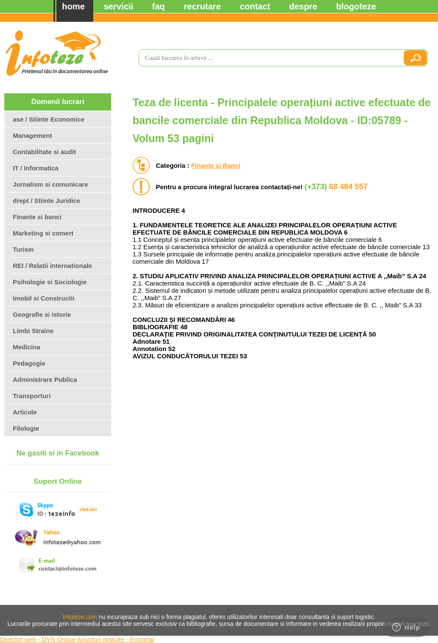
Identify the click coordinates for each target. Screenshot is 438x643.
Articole (25, 412)
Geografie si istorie (42, 314)
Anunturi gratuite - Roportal (115, 639)
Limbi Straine (33, 330)
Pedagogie (29, 363)
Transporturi (31, 395)
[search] (267, 58)
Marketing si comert (43, 233)
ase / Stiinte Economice (49, 119)
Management (32, 135)
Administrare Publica (45, 379)
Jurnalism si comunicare (50, 184)
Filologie (26, 428)
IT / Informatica (36, 168)
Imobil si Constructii (43, 298)
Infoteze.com (80, 616)
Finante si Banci (215, 165)
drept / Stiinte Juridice (46, 200)
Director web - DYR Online (38, 639)
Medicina (26, 347)
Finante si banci (37, 216)
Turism (23, 249)
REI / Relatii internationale (52, 265)
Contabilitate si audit (44, 151)
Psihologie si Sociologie (50, 282)
